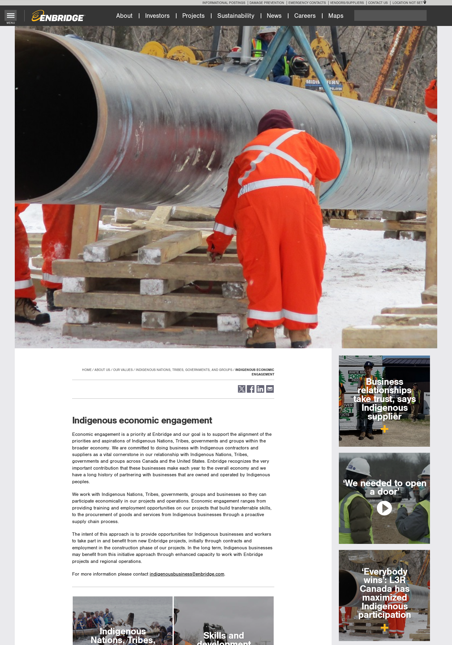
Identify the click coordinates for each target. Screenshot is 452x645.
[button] (241, 391)
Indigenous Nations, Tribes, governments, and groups (184, 370)
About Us (102, 370)
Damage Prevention (267, 3)
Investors (157, 16)
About (124, 16)
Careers (305, 16)
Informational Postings (223, 3)
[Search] (390, 15)
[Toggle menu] (11, 15)
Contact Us (378, 3)
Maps (335, 16)
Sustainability (235, 16)
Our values (123, 370)
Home (87, 370)
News (274, 16)
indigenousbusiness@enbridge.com (187, 574)
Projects (193, 16)
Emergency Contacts (307, 3)
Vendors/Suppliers (347, 3)
